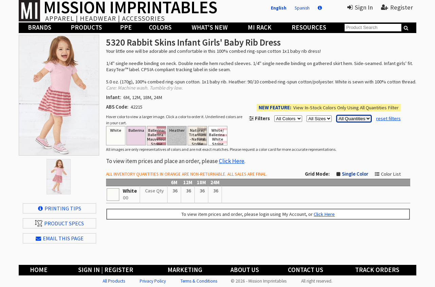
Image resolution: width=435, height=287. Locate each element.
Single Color (355, 174)
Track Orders (377, 270)
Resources (309, 27)
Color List (391, 174)
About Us (244, 270)
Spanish (302, 8)
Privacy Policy (153, 281)
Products (86, 27)
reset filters (388, 118)
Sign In (360, 7)
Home (39, 270)
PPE (126, 27)
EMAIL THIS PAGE (60, 238)
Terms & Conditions (198, 281)
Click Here (231, 161)
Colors (160, 27)
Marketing (185, 270)
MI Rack (260, 27)
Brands (39, 27)
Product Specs (59, 223)
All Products (114, 281)
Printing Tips (59, 208)
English (278, 8)
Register (397, 7)
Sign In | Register (105, 270)
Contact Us (305, 270)
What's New (210, 27)
